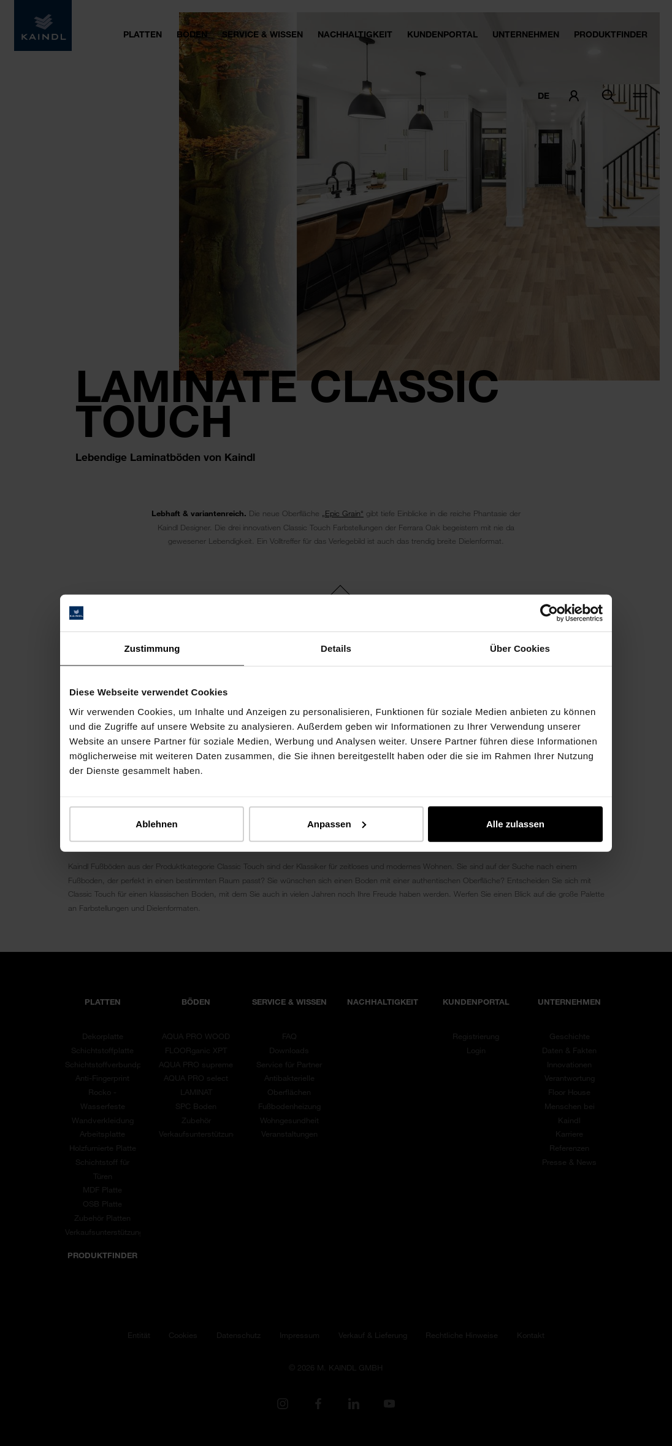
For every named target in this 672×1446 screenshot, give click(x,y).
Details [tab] (336, 648)
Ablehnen (156, 823)
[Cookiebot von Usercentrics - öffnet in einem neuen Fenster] (549, 613)
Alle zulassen (515, 823)
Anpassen (336, 823)
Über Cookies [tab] (520, 648)
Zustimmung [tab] (152, 648)
